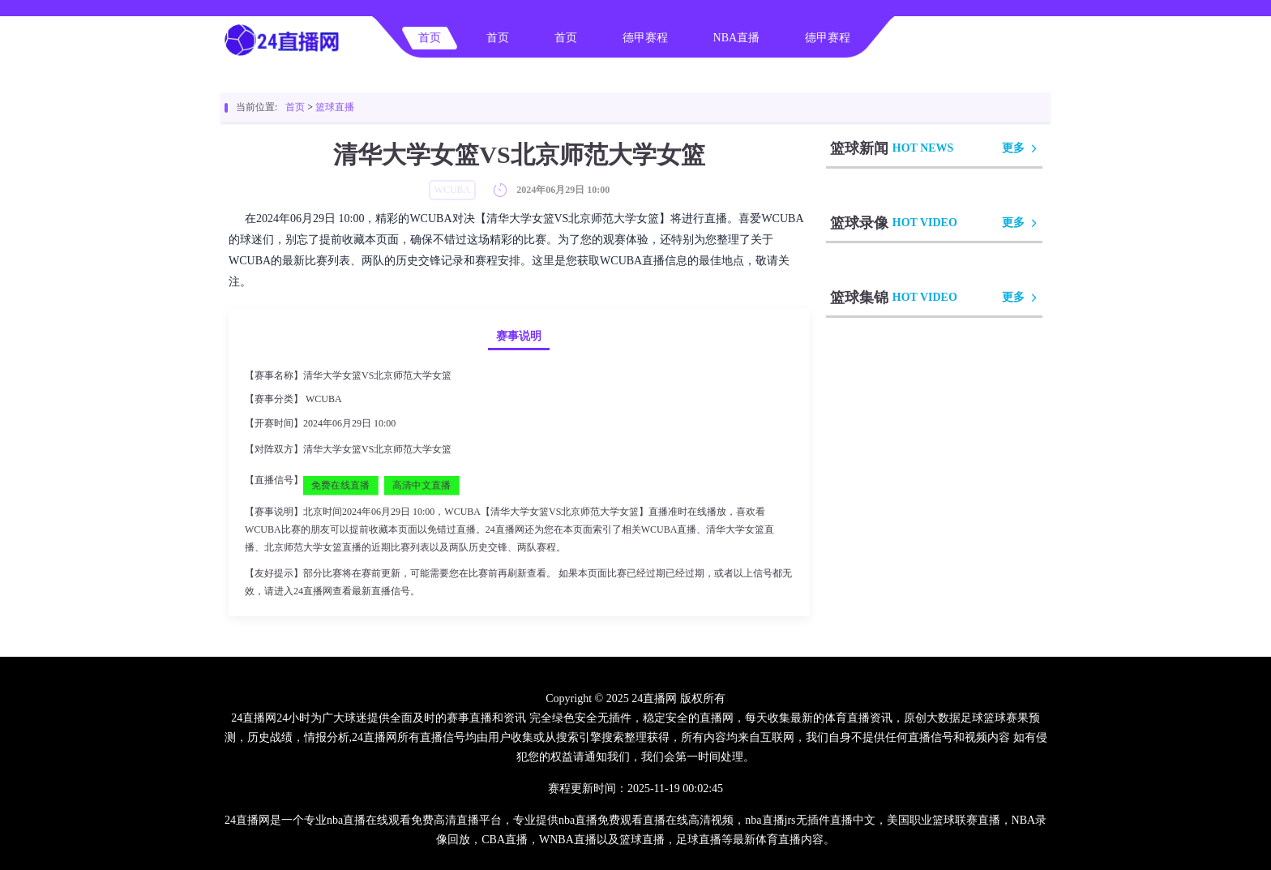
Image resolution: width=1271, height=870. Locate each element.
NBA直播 (736, 38)
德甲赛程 (645, 38)
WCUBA (324, 399)
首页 (429, 38)
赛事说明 (518, 336)
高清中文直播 (421, 485)
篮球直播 (334, 107)
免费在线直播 (340, 485)
